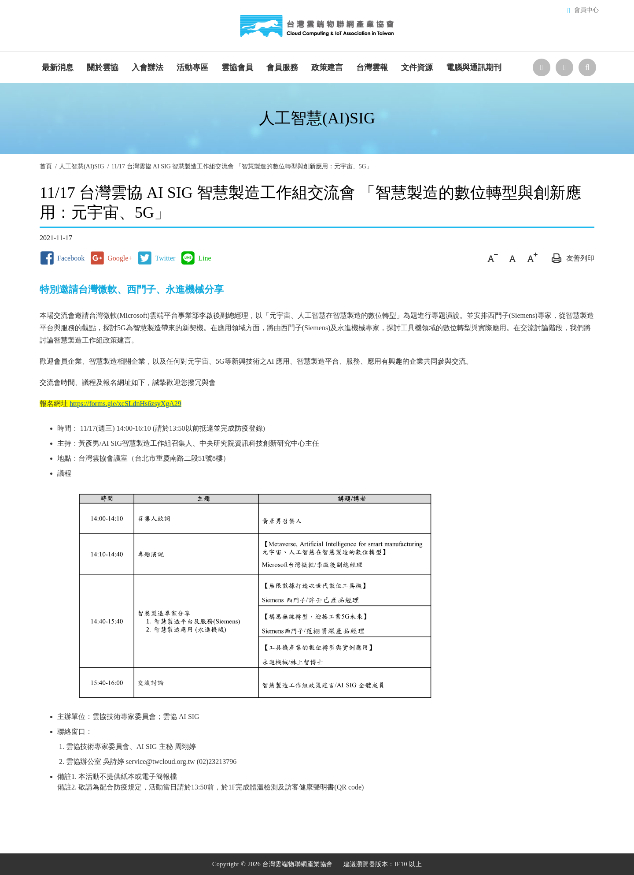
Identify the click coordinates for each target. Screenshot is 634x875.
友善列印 (571, 258)
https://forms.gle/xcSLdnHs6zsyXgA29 (125, 403)
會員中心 (586, 10)
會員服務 (282, 67)
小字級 (492, 258)
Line (204, 258)
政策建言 (327, 67)
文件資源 (417, 67)
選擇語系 (541, 67)
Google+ (119, 258)
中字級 (512, 258)
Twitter (165, 258)
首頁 (46, 166)
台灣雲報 (372, 67)
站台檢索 (587, 67)
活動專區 (192, 67)
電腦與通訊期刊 (473, 67)
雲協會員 (237, 67)
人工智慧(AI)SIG (81, 166)
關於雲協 (102, 67)
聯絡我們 (564, 67)
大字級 (532, 258)
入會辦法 (147, 67)
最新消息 (58, 67)
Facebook (71, 258)
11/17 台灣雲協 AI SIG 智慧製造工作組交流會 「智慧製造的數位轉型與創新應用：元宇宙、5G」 (241, 166)
